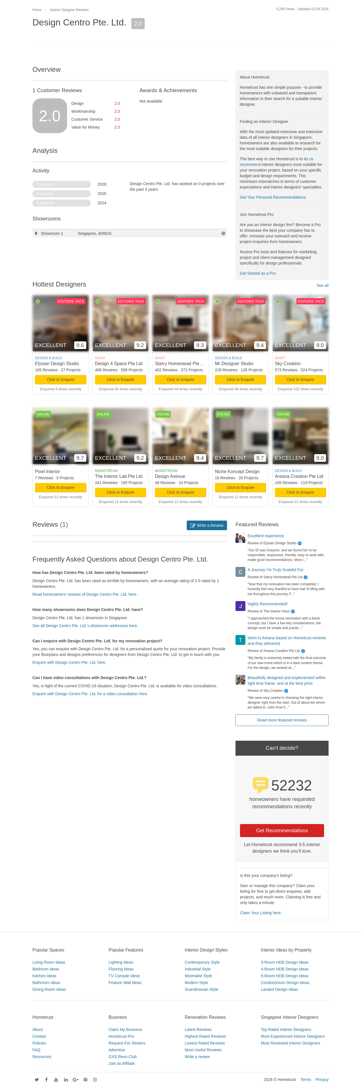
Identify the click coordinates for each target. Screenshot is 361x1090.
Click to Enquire (60, 379)
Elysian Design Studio (57, 363)
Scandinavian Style (201, 989)
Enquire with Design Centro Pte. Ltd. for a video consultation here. (90, 694)
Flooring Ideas (121, 969)
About (37, 1029)
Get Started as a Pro (258, 273)
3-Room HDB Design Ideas (285, 962)
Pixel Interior (47, 471)
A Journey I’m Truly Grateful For (275, 569)
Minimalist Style (198, 976)
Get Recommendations (282, 830)
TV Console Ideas (124, 976)
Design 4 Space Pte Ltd (118, 363)
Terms (305, 1079)
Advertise (117, 1050)
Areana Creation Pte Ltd (299, 476)
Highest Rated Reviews (205, 1036)
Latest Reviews (198, 1029)
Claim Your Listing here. (261, 913)
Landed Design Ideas (279, 989)
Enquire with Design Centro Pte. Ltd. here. (69, 662)
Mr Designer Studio (234, 363)
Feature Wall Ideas (125, 982)
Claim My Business (125, 1029)
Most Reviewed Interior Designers (290, 1043)
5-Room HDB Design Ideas (285, 976)
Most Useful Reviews (203, 1050)
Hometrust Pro (121, 1036)
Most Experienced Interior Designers (293, 1036)
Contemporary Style (202, 962)
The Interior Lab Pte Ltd (118, 476)
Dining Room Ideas (49, 989)
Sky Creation (288, 363)
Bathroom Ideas (46, 982)
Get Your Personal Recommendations (273, 197)
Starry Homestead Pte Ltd (181, 363)
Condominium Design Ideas (285, 982)
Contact (39, 1036)
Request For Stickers (127, 1043)
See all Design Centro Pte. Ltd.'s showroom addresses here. (85, 625)
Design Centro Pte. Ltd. (79, 22)
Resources (41, 1056)
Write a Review (206, 525)
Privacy (322, 1079)
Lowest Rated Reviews (205, 1043)
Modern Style (196, 982)
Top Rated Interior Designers (286, 1029)
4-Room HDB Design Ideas (285, 969)
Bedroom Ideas (45, 969)
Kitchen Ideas (44, 976)
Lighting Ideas (121, 962)
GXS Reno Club (123, 1056)
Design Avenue (170, 476)
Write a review (197, 1056)
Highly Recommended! (268, 604)
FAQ (36, 1050)
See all (322, 285)
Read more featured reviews (282, 720)
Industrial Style (198, 969)
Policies (39, 1043)
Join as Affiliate (122, 1063)
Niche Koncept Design (237, 471)
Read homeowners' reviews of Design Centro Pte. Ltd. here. (84, 594)
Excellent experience (266, 536)
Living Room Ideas (48, 962)
